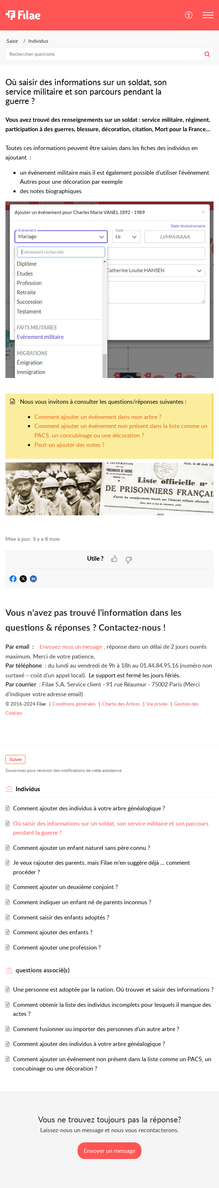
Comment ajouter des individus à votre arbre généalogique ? (89, 808)
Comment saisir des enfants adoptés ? (61, 917)
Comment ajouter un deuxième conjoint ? (65, 887)
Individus (38, 40)
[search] (109, 54)
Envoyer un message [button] (109, 1151)
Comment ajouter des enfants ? (52, 932)
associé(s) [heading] (42, 970)
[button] (189, 15)
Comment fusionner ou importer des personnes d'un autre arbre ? (96, 1029)
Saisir (12, 40)
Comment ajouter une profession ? (57, 947)
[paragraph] (109, 321)
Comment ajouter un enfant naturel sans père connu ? (81, 848)
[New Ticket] (109, 1151)
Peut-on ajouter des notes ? (69, 445)
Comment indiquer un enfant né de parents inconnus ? (82, 902)
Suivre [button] (15, 759)
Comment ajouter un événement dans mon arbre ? (97, 417)
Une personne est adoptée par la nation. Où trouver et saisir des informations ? (113, 989)
